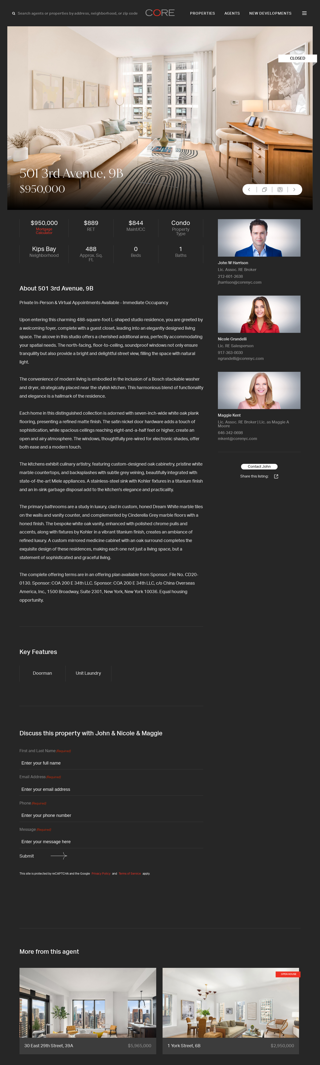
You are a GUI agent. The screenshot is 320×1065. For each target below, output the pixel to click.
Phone (32, 803)
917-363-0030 (230, 353)
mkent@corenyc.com (237, 439)
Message (35, 830)
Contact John (259, 466)
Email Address (40, 777)
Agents (232, 13)
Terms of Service (130, 873)
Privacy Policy (101, 873)
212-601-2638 (230, 277)
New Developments (270, 13)
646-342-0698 (230, 433)
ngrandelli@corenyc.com (241, 359)
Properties (202, 13)
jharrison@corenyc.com (240, 282)
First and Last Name (45, 751)
